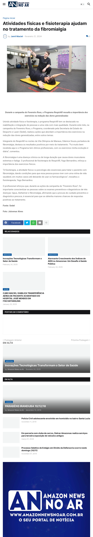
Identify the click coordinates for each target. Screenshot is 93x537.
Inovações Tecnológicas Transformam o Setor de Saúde (22, 259)
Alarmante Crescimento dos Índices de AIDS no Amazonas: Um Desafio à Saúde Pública (67, 261)
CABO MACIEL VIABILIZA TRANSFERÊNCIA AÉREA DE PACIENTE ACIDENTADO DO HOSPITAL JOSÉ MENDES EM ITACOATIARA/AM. (23, 297)
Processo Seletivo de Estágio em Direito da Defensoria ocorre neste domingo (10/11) (54, 449)
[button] (4, 4)
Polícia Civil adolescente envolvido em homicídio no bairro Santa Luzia (55, 418)
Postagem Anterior (13, 340)
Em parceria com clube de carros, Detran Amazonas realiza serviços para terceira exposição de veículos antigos (54, 434)
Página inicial (9, 18)
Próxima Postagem (80, 340)
